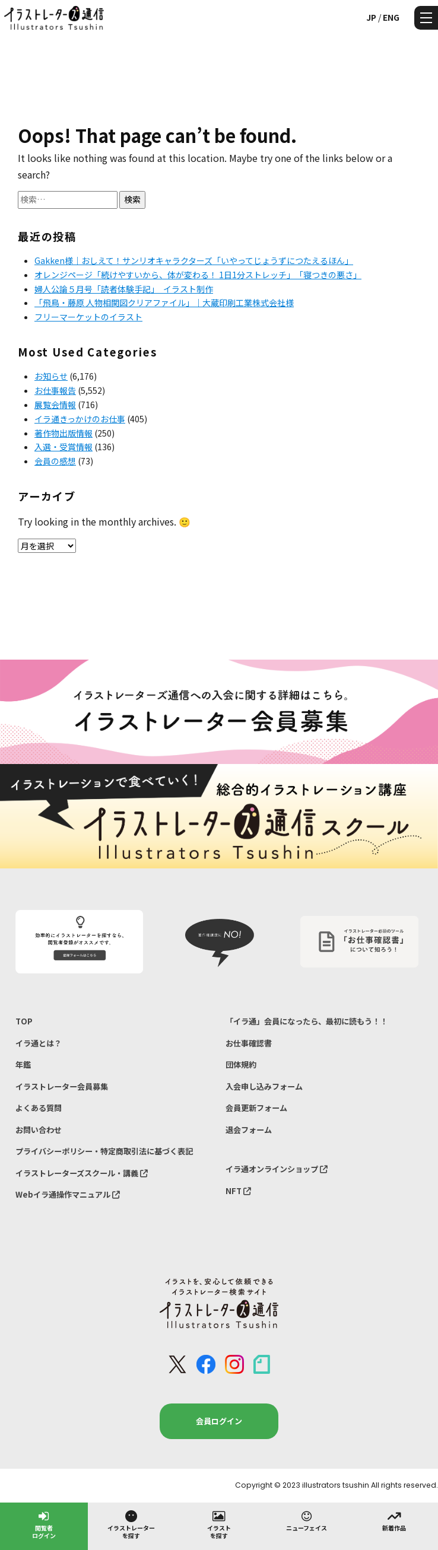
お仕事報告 (55, 390)
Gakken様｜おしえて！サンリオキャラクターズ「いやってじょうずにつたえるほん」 (193, 260)
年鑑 (23, 1064)
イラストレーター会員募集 (61, 1086)
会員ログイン (219, 1421)
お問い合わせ (38, 1129)
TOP (24, 1021)
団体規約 (241, 1064)
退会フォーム (249, 1129)
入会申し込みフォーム (264, 1086)
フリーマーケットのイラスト (88, 317)
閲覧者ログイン (44, 1524)
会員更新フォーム (256, 1107)
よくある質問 (38, 1107)
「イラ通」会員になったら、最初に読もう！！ (307, 1021)
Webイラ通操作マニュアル (67, 1194)
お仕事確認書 (249, 1043)
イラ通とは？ (38, 1043)
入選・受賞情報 (63, 447)
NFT (238, 1190)
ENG (391, 17)
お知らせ (51, 376)
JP (371, 17)
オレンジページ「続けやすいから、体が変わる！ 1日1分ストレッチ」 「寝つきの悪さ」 (197, 275)
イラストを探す (219, 1524)
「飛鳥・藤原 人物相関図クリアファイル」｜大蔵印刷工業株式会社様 (164, 302)
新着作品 (394, 1520)
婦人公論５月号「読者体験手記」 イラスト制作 (123, 289)
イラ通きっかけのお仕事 (79, 419)
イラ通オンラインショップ (277, 1169)
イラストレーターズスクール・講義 (81, 1173)
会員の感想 (55, 461)
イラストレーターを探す (131, 1524)
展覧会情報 (55, 404)
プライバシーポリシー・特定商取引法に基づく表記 (104, 1151)
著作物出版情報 (63, 433)
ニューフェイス (306, 1520)
